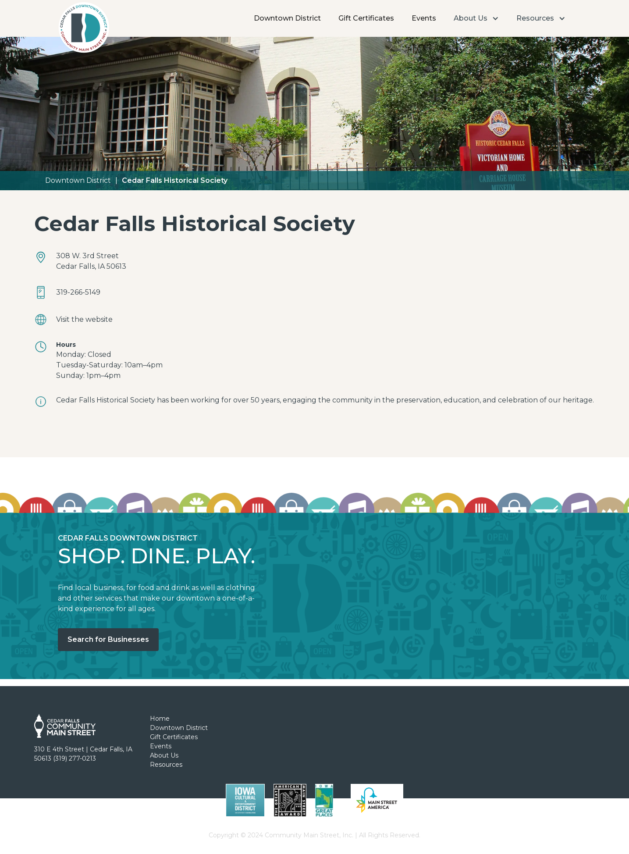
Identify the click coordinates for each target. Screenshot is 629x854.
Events (424, 18)
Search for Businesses (108, 639)
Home (160, 718)
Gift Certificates (366, 18)
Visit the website (84, 319)
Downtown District (287, 18)
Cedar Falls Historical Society (174, 180)
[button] (476, 18)
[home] (83, 30)
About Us (164, 755)
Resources (166, 765)
